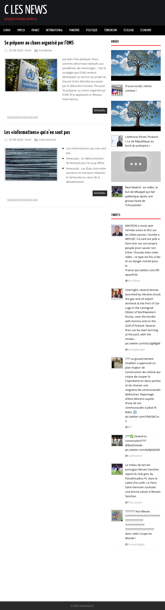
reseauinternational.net (22, 117)
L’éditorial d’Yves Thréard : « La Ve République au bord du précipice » (142, 141)
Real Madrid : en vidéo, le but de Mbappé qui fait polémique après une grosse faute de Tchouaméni (141, 196)
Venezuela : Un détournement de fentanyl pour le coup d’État (85, 160)
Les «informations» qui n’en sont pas (37, 132)
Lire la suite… (100, 110)
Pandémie (45, 50)
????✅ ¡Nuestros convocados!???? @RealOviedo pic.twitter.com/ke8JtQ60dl (142, 442)
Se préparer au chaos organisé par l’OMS (39, 43)
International (47, 139)
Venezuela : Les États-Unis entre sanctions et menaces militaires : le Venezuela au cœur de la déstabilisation (86, 174)
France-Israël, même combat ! (138, 88)
